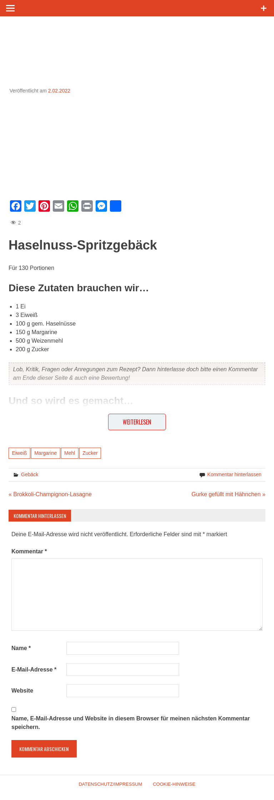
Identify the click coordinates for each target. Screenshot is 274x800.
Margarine (45, 453)
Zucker (90, 453)
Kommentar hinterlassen (234, 474)
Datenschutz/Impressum (110, 784)
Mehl (69, 453)
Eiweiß (19, 453)
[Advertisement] (137, 145)
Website (22, 691)
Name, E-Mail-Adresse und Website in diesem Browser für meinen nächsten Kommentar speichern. (130, 722)
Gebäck (29, 474)
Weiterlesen (137, 422)
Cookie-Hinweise (174, 784)
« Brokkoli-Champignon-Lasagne (50, 494)
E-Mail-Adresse (33, 669)
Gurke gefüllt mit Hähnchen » (228, 494)
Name (21, 648)
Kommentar (29, 551)
